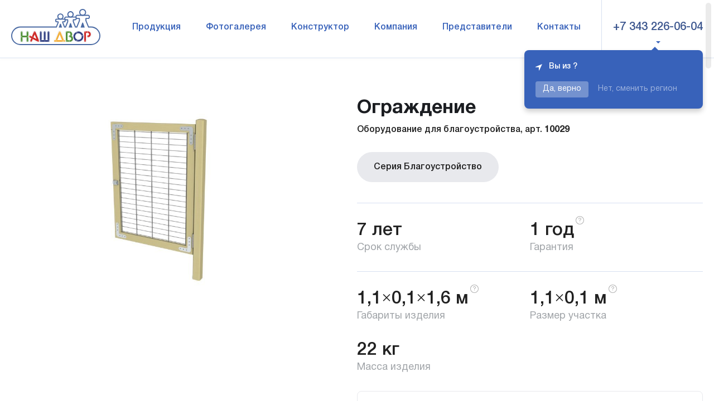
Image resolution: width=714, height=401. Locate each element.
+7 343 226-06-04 (658, 27)
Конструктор (320, 27)
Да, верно (562, 88)
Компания (395, 27)
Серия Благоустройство (428, 167)
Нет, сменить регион (637, 88)
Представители (477, 27)
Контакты (559, 27)
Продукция (156, 27)
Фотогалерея (236, 27)
